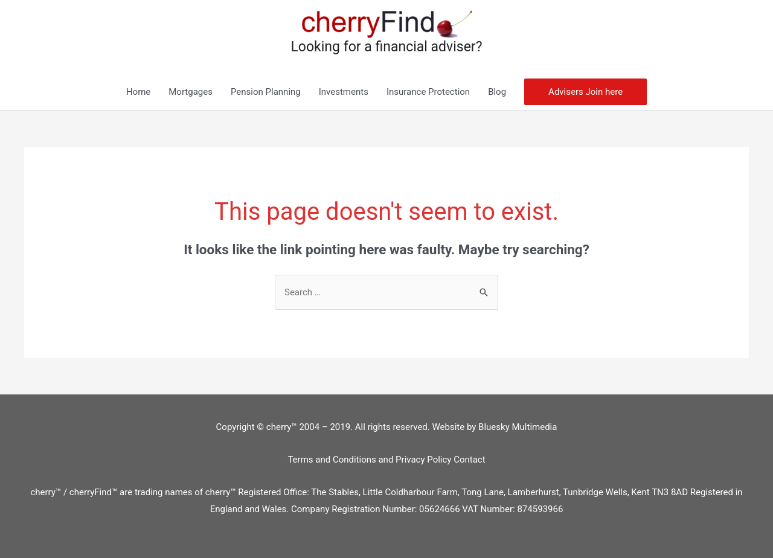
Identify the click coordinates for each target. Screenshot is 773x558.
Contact (469, 459)
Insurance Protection (428, 91)
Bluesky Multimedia (517, 427)
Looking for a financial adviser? (386, 47)
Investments (343, 91)
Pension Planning (266, 91)
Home (138, 91)
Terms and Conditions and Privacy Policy (370, 459)
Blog (497, 91)
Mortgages (190, 91)
